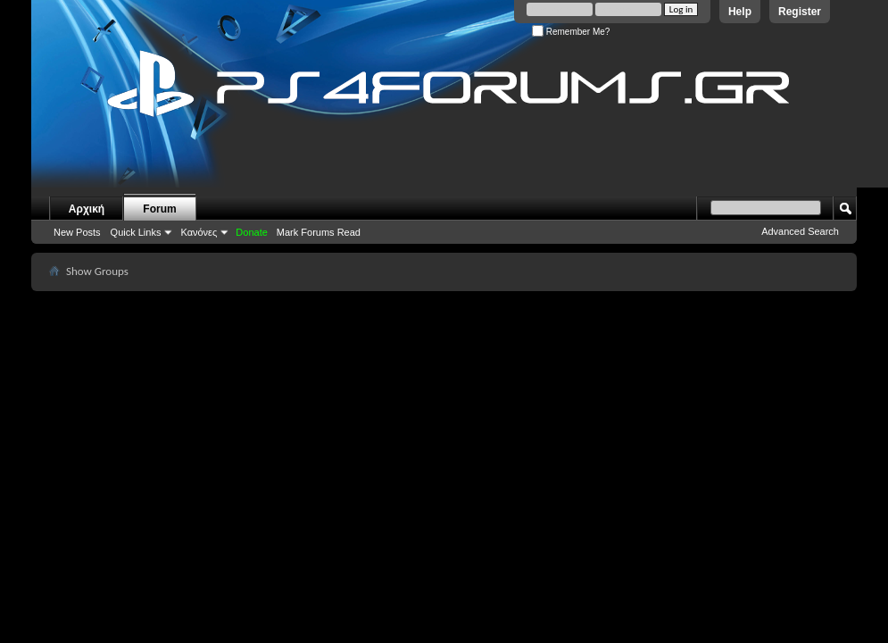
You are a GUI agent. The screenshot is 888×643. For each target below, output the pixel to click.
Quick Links (136, 232)
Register (799, 11)
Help (739, 11)
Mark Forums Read (319, 232)
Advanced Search (800, 231)
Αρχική (86, 209)
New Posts (77, 232)
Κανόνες (198, 232)
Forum (159, 209)
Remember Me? (571, 32)
